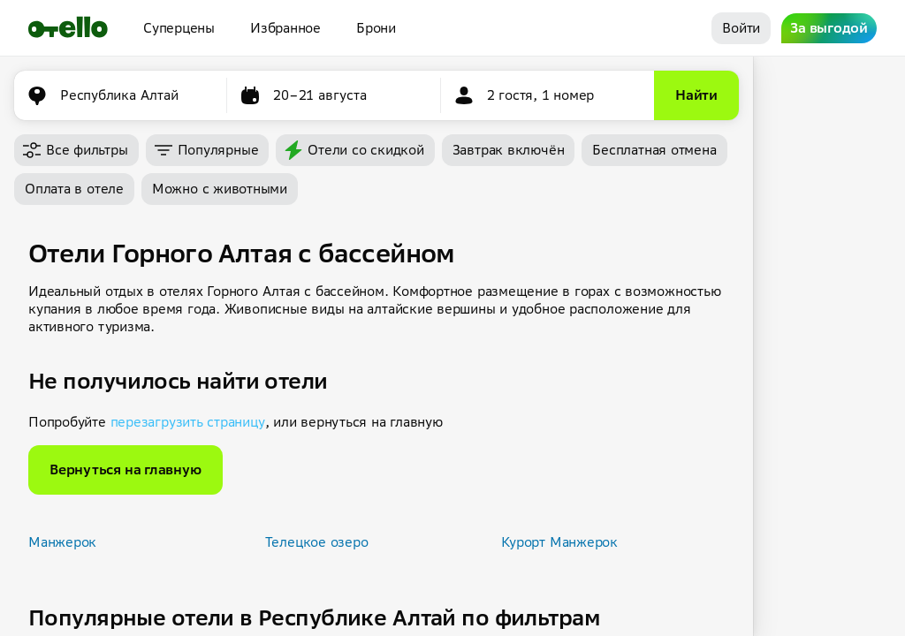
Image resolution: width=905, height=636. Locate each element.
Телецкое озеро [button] (317, 542)
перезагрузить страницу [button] (187, 421)
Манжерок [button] (62, 542)
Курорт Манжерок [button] (559, 542)
